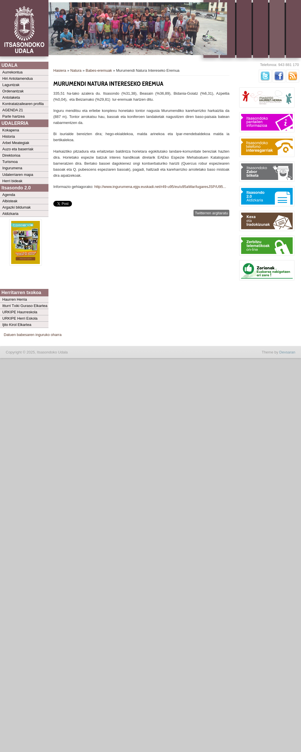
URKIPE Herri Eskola (20, 318)
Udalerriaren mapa (17, 174)
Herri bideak (12, 181)
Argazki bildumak (16, 207)
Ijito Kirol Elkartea (16, 324)
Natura (75, 70)
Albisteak (9, 201)
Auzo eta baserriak (17, 149)
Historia (8, 136)
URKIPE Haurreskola (19, 312)
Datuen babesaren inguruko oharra (33, 335)
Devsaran (287, 352)
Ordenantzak (13, 91)
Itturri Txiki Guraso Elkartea (24, 306)
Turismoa (10, 162)
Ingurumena (12, 168)
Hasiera (59, 70)
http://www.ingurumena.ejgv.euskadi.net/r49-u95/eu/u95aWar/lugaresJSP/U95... (160, 186)
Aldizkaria (10, 213)
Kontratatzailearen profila (23, 104)
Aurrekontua (12, 72)
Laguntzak (10, 85)
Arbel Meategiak (15, 143)
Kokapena (10, 130)
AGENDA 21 (12, 110)
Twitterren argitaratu (211, 213)
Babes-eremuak (99, 70)
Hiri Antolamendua (17, 78)
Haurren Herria (14, 299)
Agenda (8, 195)
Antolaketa (11, 97)
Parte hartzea (13, 116)
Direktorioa (11, 155)
